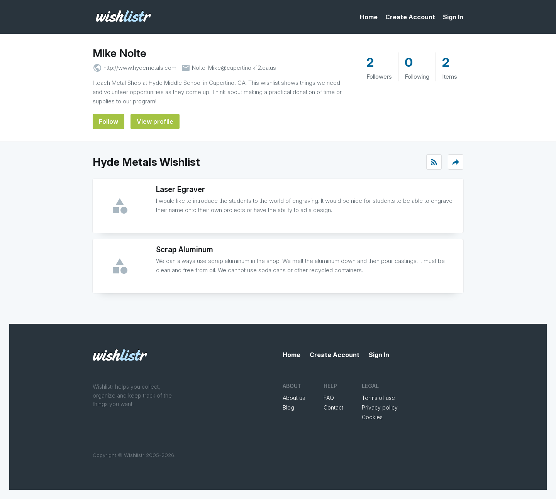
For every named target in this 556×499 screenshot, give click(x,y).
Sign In (453, 17)
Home (369, 17)
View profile (155, 121)
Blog (288, 407)
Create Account (410, 17)
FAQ (329, 397)
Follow (108, 121)
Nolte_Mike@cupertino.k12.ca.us (234, 67)
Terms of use (378, 397)
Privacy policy (380, 407)
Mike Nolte (119, 53)
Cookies (372, 417)
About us (294, 397)
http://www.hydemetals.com (139, 67)
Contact (333, 407)
